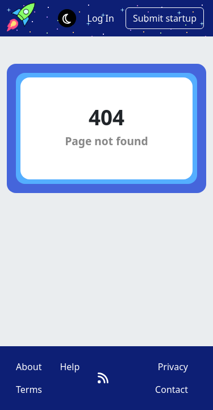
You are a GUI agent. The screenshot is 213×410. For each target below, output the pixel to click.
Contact (171, 389)
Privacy (173, 366)
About (28, 366)
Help (70, 366)
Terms (29, 389)
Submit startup (165, 18)
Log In (100, 18)
